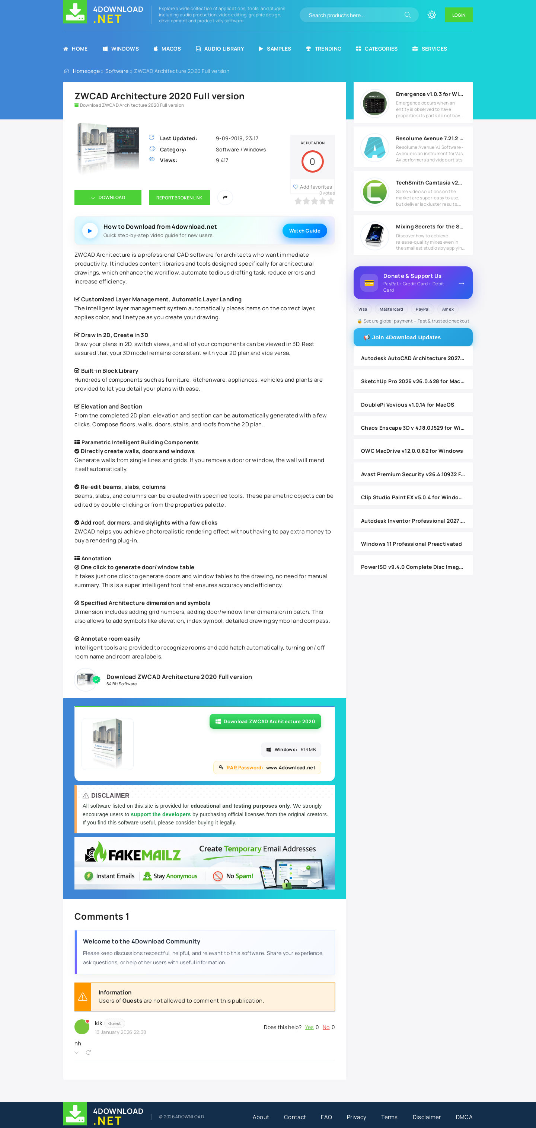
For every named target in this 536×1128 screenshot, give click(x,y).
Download (112, 197)
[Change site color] (431, 14)
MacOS (167, 48)
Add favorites (316, 186)
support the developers (161, 814)
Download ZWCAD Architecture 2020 (265, 721)
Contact (295, 1117)
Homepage (86, 70)
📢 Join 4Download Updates (402, 337)
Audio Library (220, 48)
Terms (389, 1117)
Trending (323, 48)
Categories (377, 48)
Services (429, 48)
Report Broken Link (179, 198)
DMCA (464, 1117)
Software (116, 70)
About (261, 1117)
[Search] (407, 14)
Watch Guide (304, 230)
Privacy (356, 1117)
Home (75, 48)
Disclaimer (427, 1117)
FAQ (326, 1117)
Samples (275, 48)
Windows (121, 48)
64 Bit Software (121, 683)
